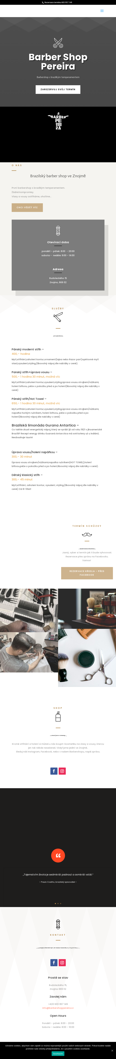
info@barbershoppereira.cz (58, 1008)
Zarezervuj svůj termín (58, 89)
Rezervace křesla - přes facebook (87, 573)
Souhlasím (58, 1054)
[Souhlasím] (112, 1050)
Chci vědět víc (27, 207)
